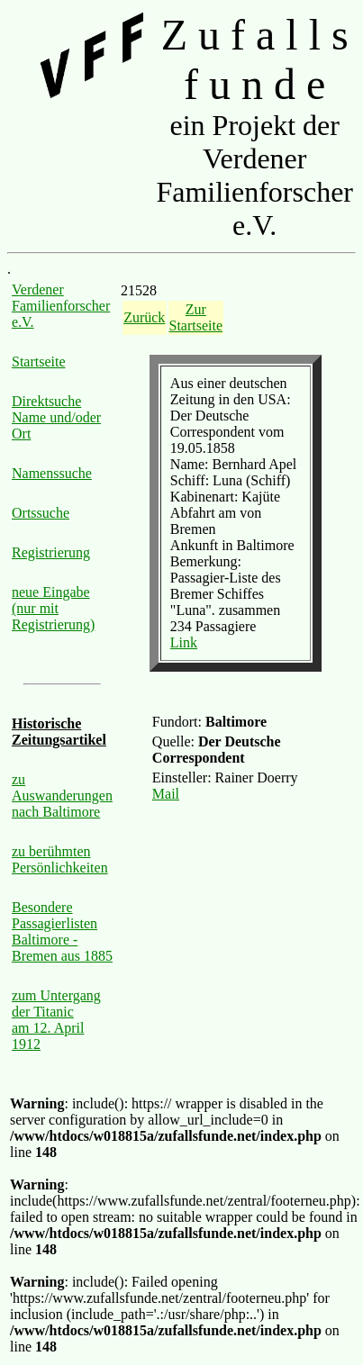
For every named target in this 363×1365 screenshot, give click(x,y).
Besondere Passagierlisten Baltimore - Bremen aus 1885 (62, 931)
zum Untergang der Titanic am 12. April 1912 (56, 1020)
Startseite (39, 361)
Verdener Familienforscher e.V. (61, 306)
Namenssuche (52, 473)
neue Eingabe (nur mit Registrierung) (53, 608)
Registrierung (51, 552)
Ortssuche (40, 512)
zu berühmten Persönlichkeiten (60, 859)
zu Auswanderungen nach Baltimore (62, 795)
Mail (165, 793)
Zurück (144, 317)
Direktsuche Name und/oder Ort (56, 417)
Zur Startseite (196, 317)
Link (183, 642)
